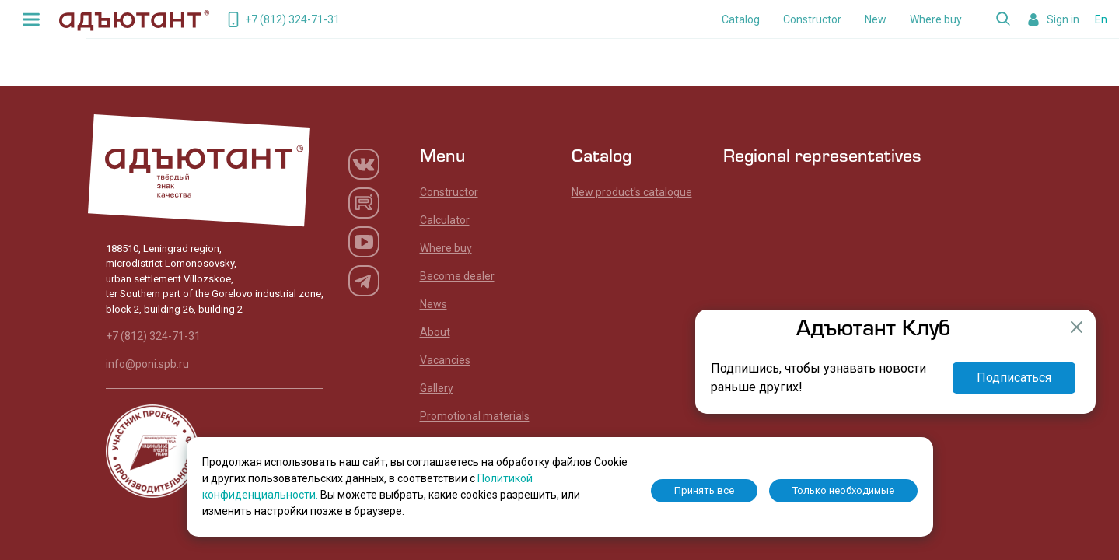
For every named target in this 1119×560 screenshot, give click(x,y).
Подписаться (1014, 377)
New (875, 19)
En (1101, 19)
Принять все (704, 490)
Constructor (812, 19)
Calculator (445, 220)
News (433, 304)
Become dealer (457, 276)
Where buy (936, 19)
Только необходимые (843, 490)
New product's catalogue (632, 192)
